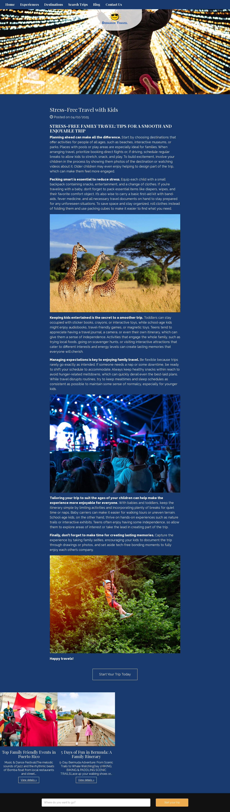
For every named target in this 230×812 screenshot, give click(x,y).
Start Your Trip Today (115, 674)
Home (10, 4)
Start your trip (172, 802)
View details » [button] (29, 780)
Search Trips (78, 4)
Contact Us (114, 4)
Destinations (53, 4)
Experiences (29, 4)
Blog (96, 4)
